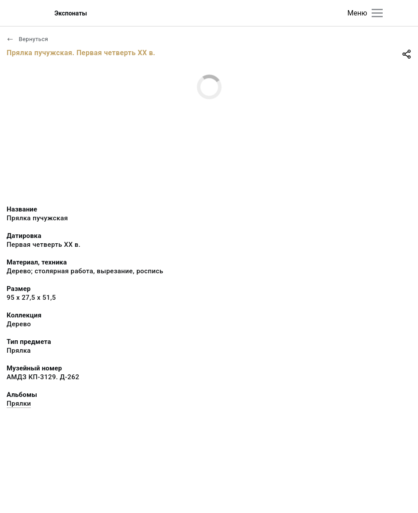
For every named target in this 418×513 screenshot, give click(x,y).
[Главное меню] (377, 13)
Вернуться (27, 39)
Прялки (19, 403)
